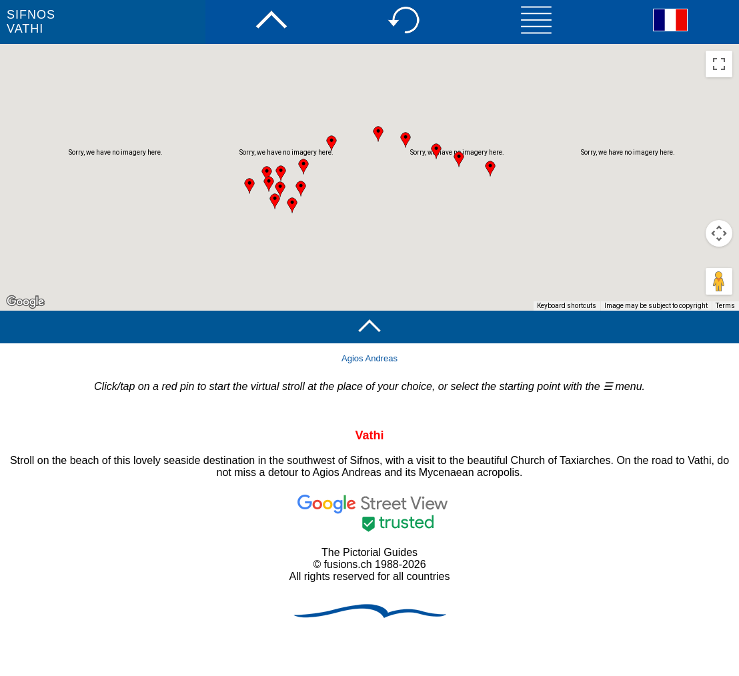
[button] (269, 184)
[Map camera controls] (719, 233)
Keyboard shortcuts (566, 305)
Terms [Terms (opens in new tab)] (725, 305)
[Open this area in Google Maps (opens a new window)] (25, 302)
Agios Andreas (369, 358)
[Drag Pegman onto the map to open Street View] (719, 281)
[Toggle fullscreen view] (719, 64)
